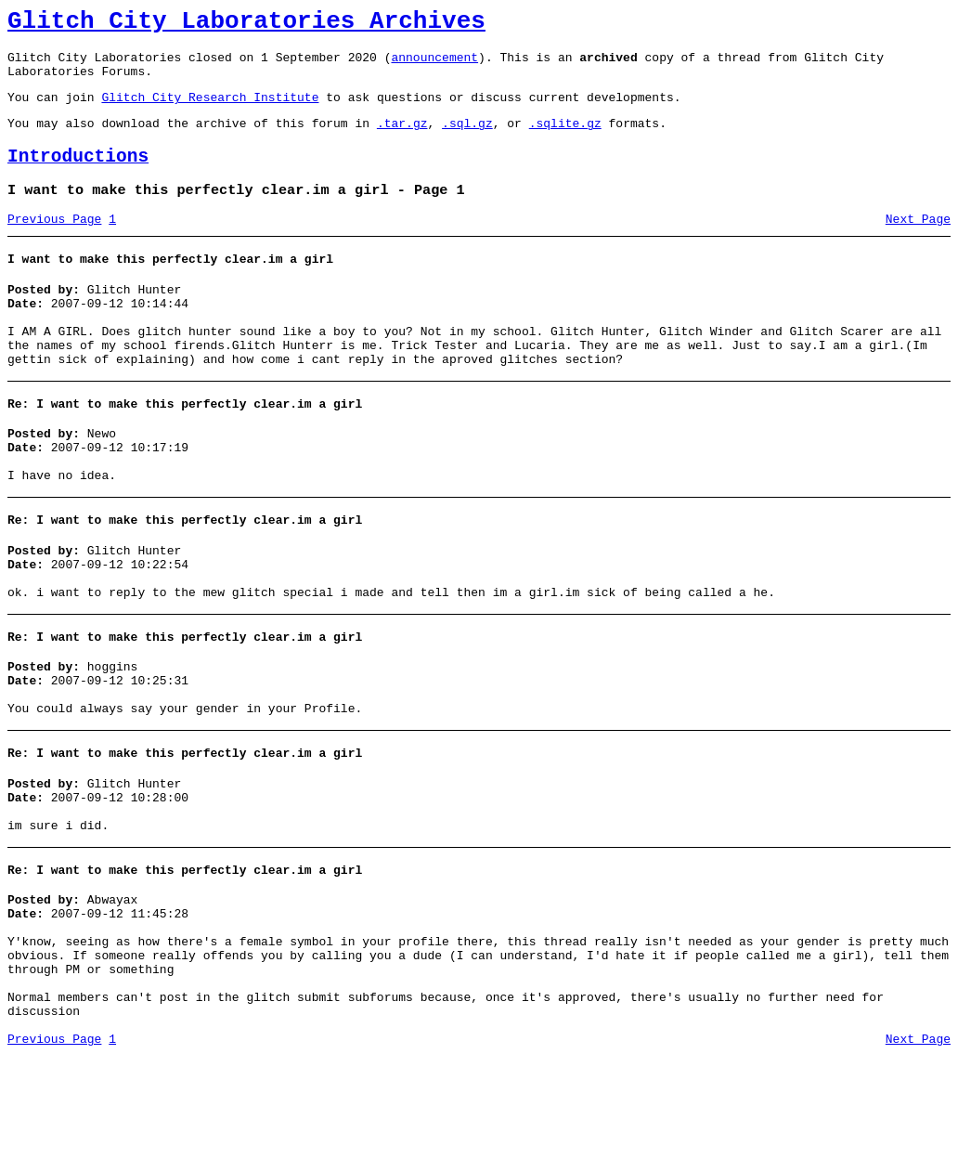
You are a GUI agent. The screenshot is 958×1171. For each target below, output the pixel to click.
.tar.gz (402, 139)
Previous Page (54, 244)
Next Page (918, 244)
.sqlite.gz (565, 139)
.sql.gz (467, 139)
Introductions (78, 176)
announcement (434, 65)
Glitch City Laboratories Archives (246, 24)
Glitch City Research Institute (209, 110)
